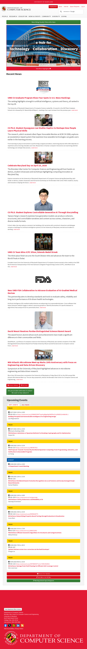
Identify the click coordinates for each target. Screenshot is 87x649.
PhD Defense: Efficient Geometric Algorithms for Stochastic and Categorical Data (34, 533)
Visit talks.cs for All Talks (43, 577)
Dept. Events (14, 405)
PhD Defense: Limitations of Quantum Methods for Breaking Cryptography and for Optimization (39, 433)
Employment (53, 6)
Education (23, 16)
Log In (83, 6)
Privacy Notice (19, 628)
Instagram (13, 625)
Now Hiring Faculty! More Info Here (43, 22)
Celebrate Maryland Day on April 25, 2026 (27, 165)
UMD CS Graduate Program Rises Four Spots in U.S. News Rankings (39, 97)
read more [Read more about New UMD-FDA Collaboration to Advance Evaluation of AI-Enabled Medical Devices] (43, 307)
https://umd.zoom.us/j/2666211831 (26, 530)
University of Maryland (43, 2)
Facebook (5, 625)
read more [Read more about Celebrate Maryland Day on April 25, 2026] (32, 182)
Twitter (9, 625)
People (5, 16)
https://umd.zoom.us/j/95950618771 (27, 514)
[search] (71, 11)
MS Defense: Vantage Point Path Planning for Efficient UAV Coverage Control (33, 566)
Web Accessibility (9, 628)
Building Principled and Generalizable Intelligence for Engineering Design (32, 416)
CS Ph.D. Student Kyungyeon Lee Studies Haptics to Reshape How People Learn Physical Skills (42, 129)
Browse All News (13, 385)
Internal (66, 6)
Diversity (56, 16)
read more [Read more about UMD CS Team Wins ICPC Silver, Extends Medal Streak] (14, 266)
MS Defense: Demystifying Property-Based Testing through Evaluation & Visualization (36, 516)
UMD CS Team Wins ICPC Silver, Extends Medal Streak (33, 252)
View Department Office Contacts (13, 609)
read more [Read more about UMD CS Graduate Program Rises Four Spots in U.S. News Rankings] (74, 110)
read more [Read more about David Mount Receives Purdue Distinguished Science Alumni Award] (15, 346)
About (60, 6)
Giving (64, 16)
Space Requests (74, 6)
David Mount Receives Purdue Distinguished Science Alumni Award (39, 331)
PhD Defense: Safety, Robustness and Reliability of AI (25, 499)
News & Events (34, 16)
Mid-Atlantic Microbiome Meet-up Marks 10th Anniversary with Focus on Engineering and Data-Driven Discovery (42, 363)
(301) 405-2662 (15, 622)
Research (13, 16)
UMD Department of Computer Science (16, 8)
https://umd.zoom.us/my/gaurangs (27, 497)
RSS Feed (24, 385)
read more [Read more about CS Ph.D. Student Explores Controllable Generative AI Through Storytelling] (17, 229)
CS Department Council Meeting (18, 466)
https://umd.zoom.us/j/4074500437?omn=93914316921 (33, 564)
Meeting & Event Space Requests (43, 580)
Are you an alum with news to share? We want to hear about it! (20, 392)
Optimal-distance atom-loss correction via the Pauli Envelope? (28, 549)
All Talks (25, 405)
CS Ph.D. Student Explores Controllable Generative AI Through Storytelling (43, 212)
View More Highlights (43, 69)
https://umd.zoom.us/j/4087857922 (26, 448)
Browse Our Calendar (43, 574)
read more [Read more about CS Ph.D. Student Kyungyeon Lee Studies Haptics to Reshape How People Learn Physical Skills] (34, 148)
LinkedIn (18, 625)
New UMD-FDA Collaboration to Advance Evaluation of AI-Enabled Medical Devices (42, 291)
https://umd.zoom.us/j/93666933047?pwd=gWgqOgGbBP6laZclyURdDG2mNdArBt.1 (42, 414)
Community (46, 16)
